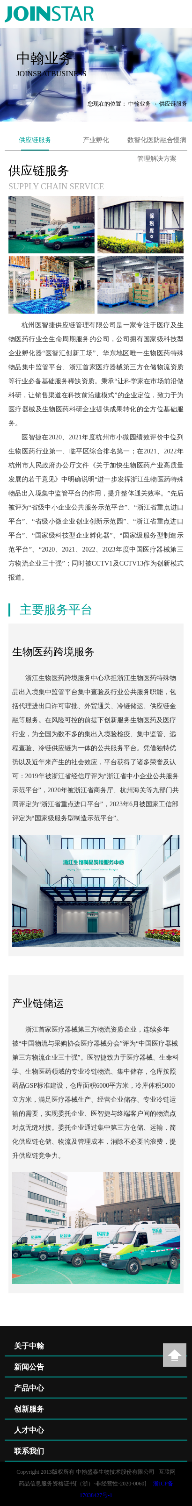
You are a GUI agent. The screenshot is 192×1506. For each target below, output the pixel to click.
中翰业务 (139, 103)
